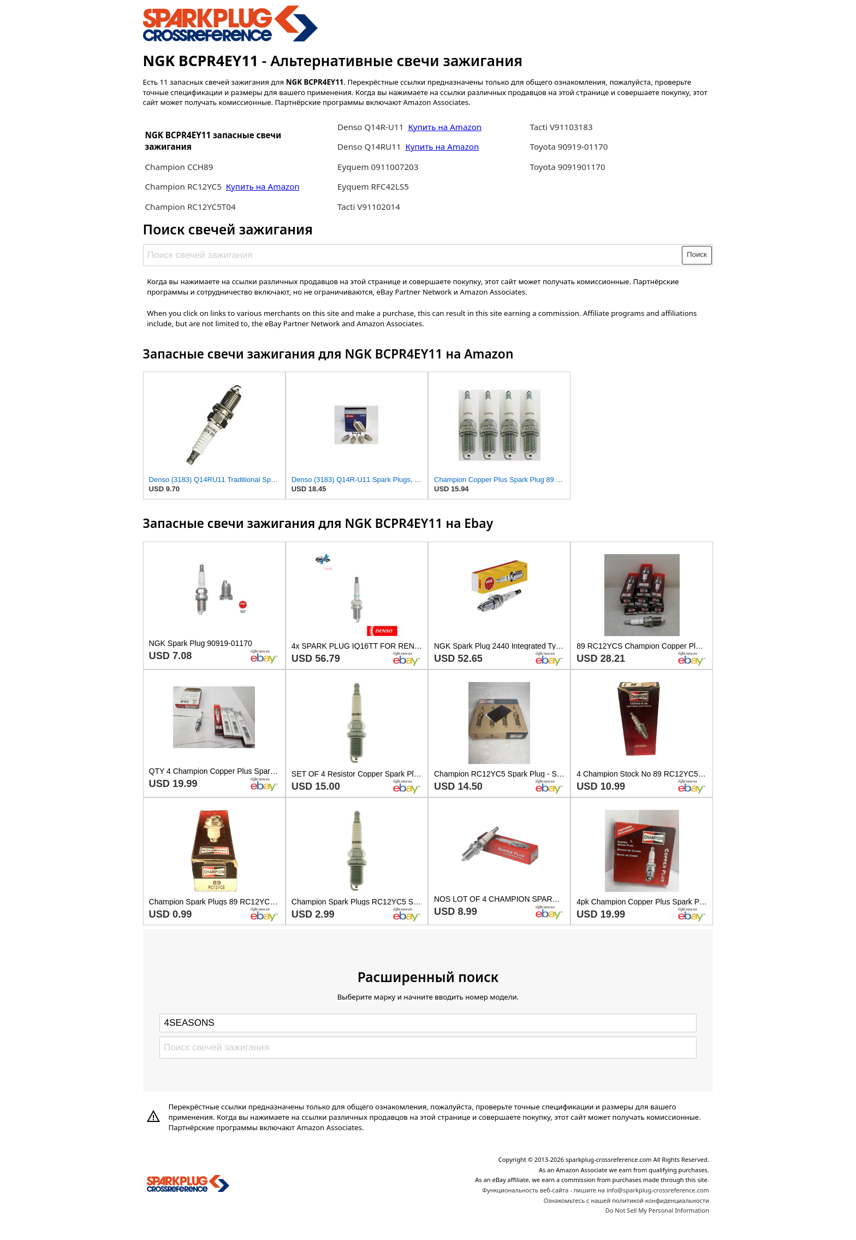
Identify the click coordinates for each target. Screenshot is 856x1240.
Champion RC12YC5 (184, 186)
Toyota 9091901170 (567, 166)
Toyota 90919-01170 (569, 146)
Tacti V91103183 (561, 126)
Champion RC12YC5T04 (190, 206)
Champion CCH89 (179, 166)
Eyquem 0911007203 (378, 166)
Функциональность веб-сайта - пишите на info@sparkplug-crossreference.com (595, 1190)
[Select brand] (428, 1023)
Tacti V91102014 (368, 206)
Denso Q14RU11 (370, 146)
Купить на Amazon (263, 186)
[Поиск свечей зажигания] (413, 255)
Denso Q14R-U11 (370, 126)
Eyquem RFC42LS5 (373, 186)
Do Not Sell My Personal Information (657, 1210)
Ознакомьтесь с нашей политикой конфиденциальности (626, 1200)
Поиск (697, 254)
